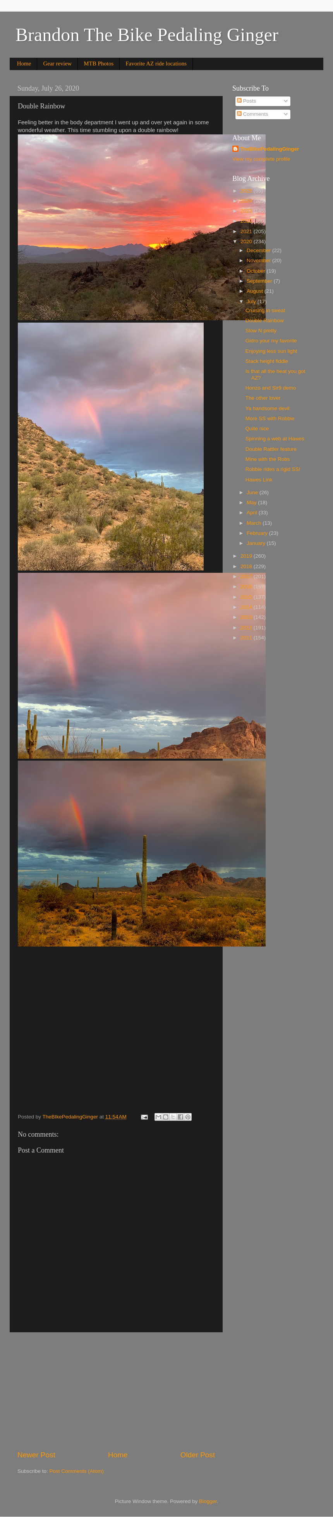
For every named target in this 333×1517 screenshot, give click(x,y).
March (255, 523)
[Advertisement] (116, 1391)
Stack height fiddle (266, 361)
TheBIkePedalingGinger (269, 149)
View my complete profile (261, 159)
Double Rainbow (264, 320)
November (259, 260)
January (257, 543)
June (253, 492)
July (252, 301)
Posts (246, 101)
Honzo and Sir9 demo (270, 388)
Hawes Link (259, 480)
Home (24, 63)
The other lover (263, 398)
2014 (247, 607)
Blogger (208, 1501)
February (258, 533)
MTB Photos (98, 63)
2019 (247, 556)
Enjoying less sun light (271, 351)
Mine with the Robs (267, 459)
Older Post (197, 1455)
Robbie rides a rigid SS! (272, 469)
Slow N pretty (260, 330)
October (257, 271)
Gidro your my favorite (271, 341)
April (253, 512)
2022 (247, 221)
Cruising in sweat (265, 310)
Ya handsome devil (267, 408)
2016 (247, 586)
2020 (247, 241)
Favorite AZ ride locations (156, 63)
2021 (247, 231)
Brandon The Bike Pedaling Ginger (146, 34)
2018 (247, 566)
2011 (247, 638)
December (259, 250)
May (252, 502)
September (260, 281)
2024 (247, 201)
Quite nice (257, 428)
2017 (247, 576)
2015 (247, 597)
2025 (247, 191)
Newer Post (36, 1455)
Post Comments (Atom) (77, 1471)
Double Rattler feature (271, 449)
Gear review (57, 63)
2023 (247, 211)
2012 (247, 628)
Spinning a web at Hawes (274, 439)
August (255, 291)
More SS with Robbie (270, 418)
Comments (252, 114)
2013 (247, 617)
